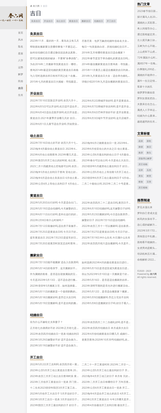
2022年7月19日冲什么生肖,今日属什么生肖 (106, 237)
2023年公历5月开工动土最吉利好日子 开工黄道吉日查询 (113, 370)
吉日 (20, 88)
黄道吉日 (73, 20)
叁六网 (34, 5)
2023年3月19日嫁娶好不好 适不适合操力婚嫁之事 (58, 345)
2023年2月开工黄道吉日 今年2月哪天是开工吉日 (109, 399)
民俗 (20, 81)
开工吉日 (111, 20)
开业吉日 (48, 20)
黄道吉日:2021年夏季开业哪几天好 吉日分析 (55, 118)
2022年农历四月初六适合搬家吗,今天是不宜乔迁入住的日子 (115, 243)
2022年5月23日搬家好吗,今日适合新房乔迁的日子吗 (111, 214)
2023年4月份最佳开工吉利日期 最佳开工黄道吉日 (109, 405)
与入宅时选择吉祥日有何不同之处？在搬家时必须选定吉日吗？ (65, 76)
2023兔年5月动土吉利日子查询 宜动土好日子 (55, 172)
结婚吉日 (98, 20)
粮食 (141, 181)
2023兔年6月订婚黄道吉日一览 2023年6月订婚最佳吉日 (113, 143)
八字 (20, 60)
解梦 (20, 74)
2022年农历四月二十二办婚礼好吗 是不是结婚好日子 (111, 322)
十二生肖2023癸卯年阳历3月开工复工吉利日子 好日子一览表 (64, 387)
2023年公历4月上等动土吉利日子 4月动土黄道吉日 (58, 183)
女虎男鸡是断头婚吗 (148, 248)
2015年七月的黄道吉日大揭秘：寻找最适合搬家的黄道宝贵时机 (65, 81)
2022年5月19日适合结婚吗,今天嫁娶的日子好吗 (56, 208)
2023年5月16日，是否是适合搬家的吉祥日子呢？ (109, 280)
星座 (20, 53)
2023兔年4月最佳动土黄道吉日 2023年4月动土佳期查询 (61, 148)
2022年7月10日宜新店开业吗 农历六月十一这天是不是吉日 (63, 100)
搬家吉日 (86, 20)
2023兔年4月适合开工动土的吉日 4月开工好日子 (109, 393)
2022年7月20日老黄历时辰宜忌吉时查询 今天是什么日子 (62, 243)
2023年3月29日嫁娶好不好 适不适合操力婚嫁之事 (58, 339)
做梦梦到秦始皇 (146, 92)
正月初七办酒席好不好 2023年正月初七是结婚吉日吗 (59, 328)
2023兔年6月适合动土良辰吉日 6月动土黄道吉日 (57, 178)
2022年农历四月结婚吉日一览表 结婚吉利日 (54, 333)
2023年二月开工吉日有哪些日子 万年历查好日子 (109, 382)
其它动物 (143, 164)
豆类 (149, 181)
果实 (141, 175)
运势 (20, 67)
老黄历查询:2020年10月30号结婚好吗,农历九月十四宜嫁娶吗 (116, 339)
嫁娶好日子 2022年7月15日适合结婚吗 (103, 220)
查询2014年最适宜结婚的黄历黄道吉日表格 (54, 70)
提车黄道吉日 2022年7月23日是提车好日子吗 (55, 237)
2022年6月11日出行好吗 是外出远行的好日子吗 (56, 214)
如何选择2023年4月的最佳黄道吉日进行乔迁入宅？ (110, 262)
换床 (141, 152)
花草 (141, 170)
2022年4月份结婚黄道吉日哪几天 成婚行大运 (107, 333)
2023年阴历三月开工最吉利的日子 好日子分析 (56, 405)
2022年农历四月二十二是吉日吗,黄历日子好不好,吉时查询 (114, 202)
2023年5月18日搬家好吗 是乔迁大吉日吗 (53, 297)
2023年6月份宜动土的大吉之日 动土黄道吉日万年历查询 (113, 148)
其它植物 (143, 187)
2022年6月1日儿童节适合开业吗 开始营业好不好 (57, 124)
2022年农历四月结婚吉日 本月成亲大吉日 (105, 328)
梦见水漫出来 (144, 207)
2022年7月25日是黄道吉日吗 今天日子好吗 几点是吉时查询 (63, 231)
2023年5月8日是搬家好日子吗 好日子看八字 (106, 303)
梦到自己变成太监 (147, 213)
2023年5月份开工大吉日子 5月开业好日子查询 (56, 393)
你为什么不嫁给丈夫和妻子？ (46, 322)
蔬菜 (141, 140)
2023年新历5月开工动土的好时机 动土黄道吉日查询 (59, 160)
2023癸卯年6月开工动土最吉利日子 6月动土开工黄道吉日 (114, 178)
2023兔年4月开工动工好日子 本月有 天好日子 (107, 376)
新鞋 (149, 140)
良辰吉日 (35, 20)
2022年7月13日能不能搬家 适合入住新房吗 (54, 262)
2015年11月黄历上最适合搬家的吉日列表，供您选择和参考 (115, 70)
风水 (20, 39)
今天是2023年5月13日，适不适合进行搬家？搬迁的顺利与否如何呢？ (69, 280)
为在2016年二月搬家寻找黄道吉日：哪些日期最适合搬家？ (63, 64)
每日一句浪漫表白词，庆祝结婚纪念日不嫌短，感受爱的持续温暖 (118, 46)
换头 (149, 152)
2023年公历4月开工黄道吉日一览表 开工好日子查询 (111, 387)
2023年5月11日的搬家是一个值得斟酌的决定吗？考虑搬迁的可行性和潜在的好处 (75, 291)
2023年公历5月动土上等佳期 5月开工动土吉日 (108, 172)
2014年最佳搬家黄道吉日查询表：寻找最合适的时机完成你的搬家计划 (121, 64)
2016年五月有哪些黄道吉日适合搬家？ (103, 52)
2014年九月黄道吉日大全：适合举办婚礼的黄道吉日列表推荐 (116, 76)
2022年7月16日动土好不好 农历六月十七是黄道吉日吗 (60, 142)
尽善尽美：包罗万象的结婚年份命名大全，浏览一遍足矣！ (114, 41)
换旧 (149, 146)
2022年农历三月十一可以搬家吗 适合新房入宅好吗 (110, 226)
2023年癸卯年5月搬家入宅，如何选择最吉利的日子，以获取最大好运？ (70, 285)
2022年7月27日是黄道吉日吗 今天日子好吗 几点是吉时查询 (115, 231)
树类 (149, 175)
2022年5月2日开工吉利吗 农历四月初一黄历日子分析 (60, 364)
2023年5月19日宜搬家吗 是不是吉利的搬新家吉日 (58, 303)
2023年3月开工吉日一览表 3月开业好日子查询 (56, 399)
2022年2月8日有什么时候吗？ (47, 220)
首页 (20, 32)
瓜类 (149, 170)
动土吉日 (60, 20)
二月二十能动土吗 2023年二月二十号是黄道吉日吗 (110, 183)
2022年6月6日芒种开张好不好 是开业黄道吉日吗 (109, 112)
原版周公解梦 (145, 158)
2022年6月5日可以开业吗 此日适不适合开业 (55, 106)
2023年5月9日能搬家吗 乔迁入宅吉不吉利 (105, 297)
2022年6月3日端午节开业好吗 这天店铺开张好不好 (110, 118)
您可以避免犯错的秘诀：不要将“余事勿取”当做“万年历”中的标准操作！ (69, 58)
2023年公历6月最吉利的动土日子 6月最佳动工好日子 (111, 154)
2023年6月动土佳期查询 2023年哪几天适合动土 (57, 154)
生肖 (20, 95)
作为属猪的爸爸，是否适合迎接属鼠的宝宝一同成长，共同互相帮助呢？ (70, 274)
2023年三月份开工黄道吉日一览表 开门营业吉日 (57, 382)
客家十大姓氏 (144, 86)
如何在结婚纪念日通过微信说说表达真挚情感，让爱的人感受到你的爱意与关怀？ (75, 52)
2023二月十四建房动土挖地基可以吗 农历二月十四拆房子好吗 (64, 166)
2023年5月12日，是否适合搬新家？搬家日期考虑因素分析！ (116, 291)
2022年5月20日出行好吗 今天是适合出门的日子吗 (58, 202)
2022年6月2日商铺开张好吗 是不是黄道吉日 (106, 100)
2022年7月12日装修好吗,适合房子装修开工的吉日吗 (59, 226)
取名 (20, 46)
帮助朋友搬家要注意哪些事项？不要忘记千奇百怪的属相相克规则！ (67, 46)
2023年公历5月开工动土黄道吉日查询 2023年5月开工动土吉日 (65, 370)
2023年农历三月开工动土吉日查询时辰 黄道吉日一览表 (61, 376)
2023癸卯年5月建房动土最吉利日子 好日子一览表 (109, 166)
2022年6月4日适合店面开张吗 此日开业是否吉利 (57, 112)
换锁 (141, 146)
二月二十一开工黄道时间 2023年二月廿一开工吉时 (110, 364)
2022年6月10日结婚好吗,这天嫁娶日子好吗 (106, 208)
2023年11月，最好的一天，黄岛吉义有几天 (54, 40)
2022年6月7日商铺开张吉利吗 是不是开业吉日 (108, 106)
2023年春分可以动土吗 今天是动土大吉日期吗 (107, 160)
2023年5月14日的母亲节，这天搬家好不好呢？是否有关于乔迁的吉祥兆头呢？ (74, 268)
